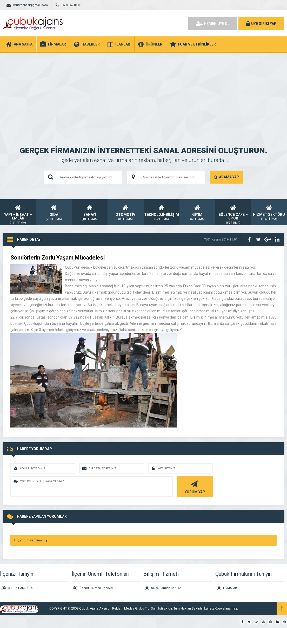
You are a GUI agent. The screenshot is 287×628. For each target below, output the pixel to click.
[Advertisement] (143, 92)
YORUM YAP (194, 486)
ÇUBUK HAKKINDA (20, 588)
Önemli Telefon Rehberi (96, 588)
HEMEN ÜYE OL (213, 23)
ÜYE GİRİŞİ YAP (261, 23)
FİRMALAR (230, 588)
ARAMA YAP (226, 177)
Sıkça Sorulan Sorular (166, 588)
